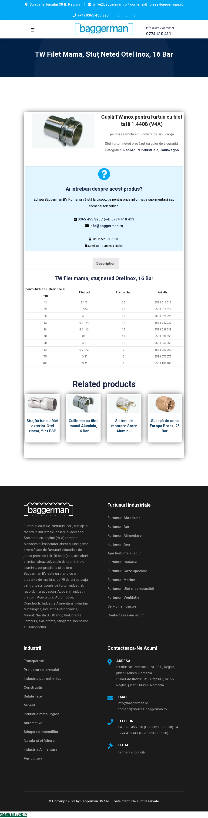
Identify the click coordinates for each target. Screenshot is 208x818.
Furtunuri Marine (121, 580)
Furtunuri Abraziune (124, 518)
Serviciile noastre (121, 606)
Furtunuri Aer (118, 527)
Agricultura (33, 758)
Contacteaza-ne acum (125, 615)
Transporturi (34, 661)
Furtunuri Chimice (122, 562)
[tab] (106, 263)
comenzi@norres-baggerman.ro (142, 709)
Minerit (29, 705)
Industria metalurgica (41, 714)
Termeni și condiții (131, 752)
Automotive (33, 723)
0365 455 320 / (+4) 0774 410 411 (106, 219)
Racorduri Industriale (140, 150)
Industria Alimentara (40, 749)
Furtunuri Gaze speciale (127, 571)
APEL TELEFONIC (13, 815)
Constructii (33, 687)
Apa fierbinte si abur (124, 553)
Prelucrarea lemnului (41, 670)
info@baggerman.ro (106, 226)
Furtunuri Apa (118, 544)
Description (105, 263)
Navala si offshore (39, 741)
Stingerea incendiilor (41, 732)
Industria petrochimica (42, 679)
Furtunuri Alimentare (124, 535)
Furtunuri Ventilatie (123, 597)
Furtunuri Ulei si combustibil (130, 589)
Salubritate (33, 696)
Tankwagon (169, 150)
